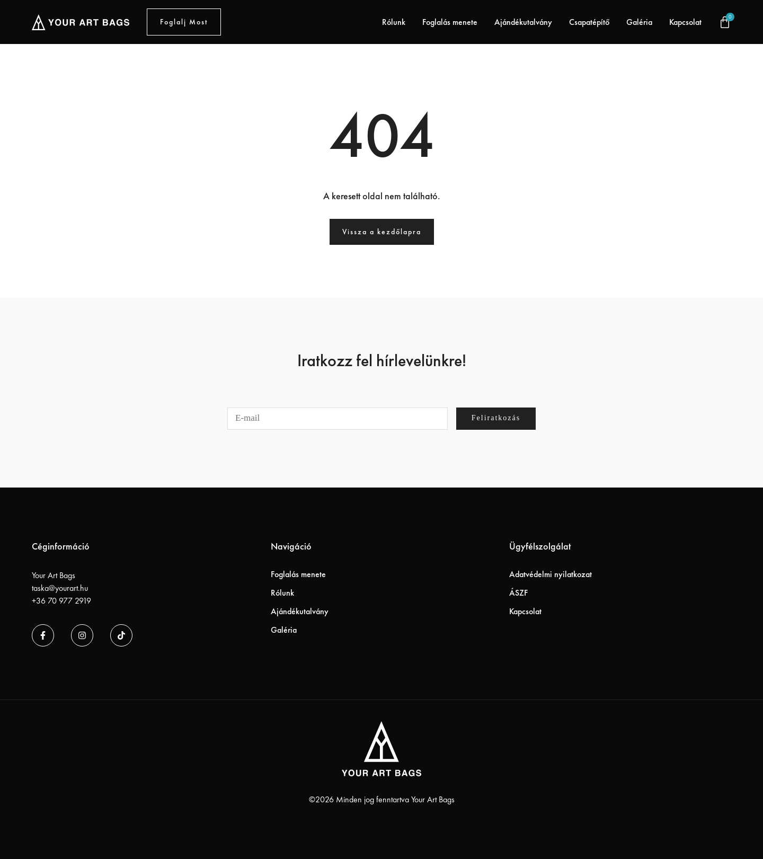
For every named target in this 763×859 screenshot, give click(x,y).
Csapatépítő (589, 22)
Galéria (639, 22)
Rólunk (393, 22)
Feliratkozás (496, 418)
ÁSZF (518, 593)
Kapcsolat (685, 22)
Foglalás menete (449, 22)
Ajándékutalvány (523, 22)
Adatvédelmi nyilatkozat (550, 574)
